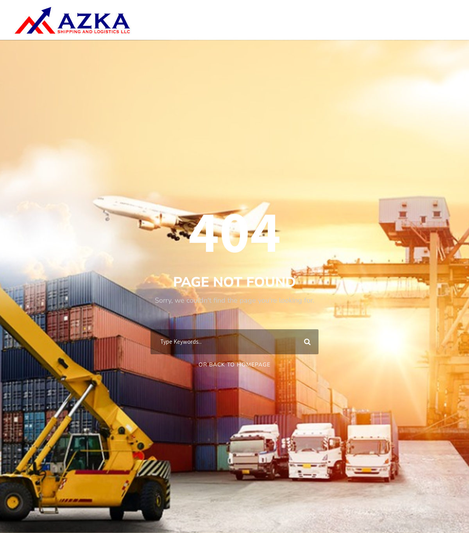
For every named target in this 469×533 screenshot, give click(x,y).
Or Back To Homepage (234, 364)
